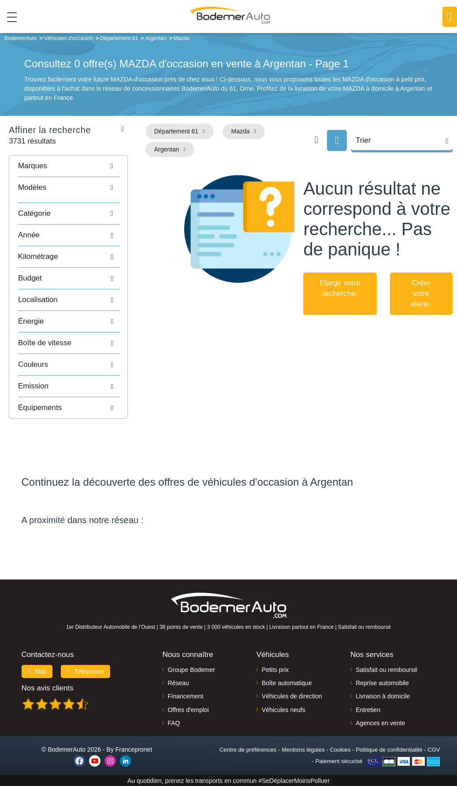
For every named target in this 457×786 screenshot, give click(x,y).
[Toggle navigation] (8, 17)
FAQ (173, 723)
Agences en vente (380, 723)
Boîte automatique (287, 682)
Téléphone (85, 671)
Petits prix (275, 669)
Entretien (368, 709)
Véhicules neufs (283, 709)
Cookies (340, 749)
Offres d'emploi (187, 709)
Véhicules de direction (292, 696)
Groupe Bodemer (191, 669)
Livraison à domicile (383, 696)
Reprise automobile (382, 682)
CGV (433, 749)
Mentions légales (303, 749)
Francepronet (133, 749)
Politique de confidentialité (389, 749)
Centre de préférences (247, 749)
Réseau (178, 682)
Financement (185, 696)
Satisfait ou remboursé (386, 669)
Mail (37, 671)
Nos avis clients (48, 687)
